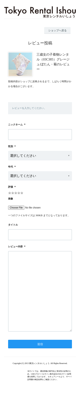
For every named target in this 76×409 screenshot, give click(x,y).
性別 (10, 146)
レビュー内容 (15, 246)
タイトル (13, 224)
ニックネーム (15, 124)
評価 (10, 186)
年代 (10, 166)
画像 (10, 198)
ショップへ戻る (57, 30)
